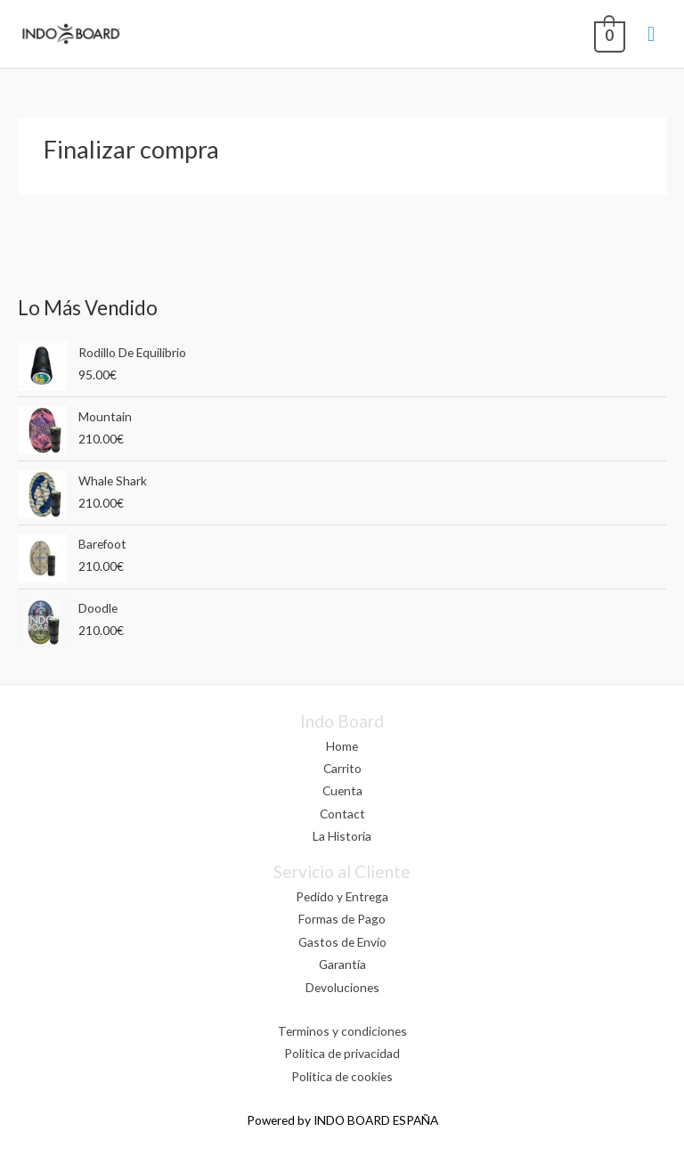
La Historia (342, 835)
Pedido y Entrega (342, 896)
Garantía (342, 964)
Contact (342, 813)
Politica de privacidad (342, 1053)
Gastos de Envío (342, 941)
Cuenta (342, 790)
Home (342, 745)
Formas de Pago (342, 918)
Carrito (342, 768)
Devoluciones (342, 987)
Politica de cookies (342, 1076)
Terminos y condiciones (342, 1030)
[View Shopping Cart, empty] (607, 34)
